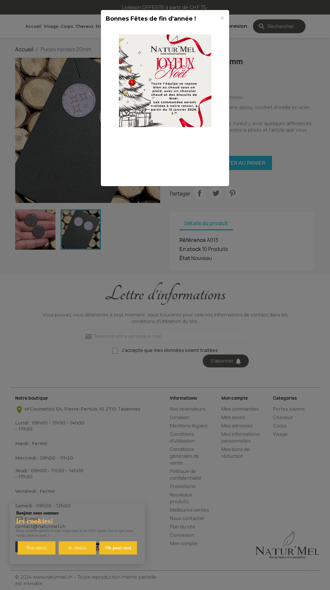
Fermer (208, 173)
